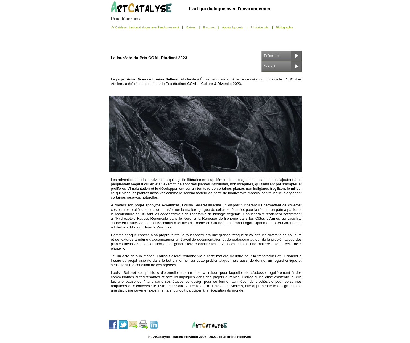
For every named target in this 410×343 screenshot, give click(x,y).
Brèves (190, 27)
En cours (209, 27)
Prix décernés (125, 18)
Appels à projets (232, 27)
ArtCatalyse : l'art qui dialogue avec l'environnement (145, 27)
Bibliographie (284, 27)
